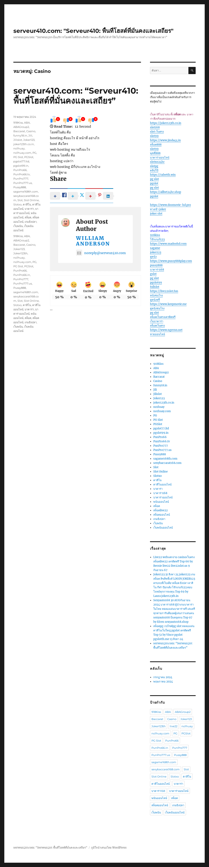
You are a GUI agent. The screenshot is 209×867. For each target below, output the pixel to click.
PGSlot (28, 157)
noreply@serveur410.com (101, 253)
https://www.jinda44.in (165, 140)
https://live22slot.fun (164, 291)
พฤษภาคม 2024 (163, 681)
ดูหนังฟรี (155, 300)
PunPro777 (20, 178)
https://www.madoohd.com (168, 243)
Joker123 (29, 139)
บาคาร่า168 (157, 269)
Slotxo (17, 204)
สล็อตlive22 (160, 510)
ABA (27, 122)
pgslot (154, 183)
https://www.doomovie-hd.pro (170, 205)
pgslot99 (156, 282)
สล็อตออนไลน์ (161, 514)
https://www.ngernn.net (166, 330)
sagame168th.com (25, 191)
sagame (155, 248)
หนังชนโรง (156, 295)
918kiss (155, 235)
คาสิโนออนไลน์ (162, 484)
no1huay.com (22, 152)
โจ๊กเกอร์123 (157, 239)
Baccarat (19, 131)
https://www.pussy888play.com (171, 261)
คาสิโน (27, 204)
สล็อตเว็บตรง (157, 325)
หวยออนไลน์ (157, 334)
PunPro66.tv (21, 174)
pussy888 (156, 265)
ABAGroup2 (21, 126)
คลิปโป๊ (154, 170)
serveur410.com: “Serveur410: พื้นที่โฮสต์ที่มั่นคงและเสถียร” (75, 96)
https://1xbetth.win (163, 175)
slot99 (154, 136)
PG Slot (18, 157)
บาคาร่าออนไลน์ (159, 157)
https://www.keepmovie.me (168, 304)
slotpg (154, 166)
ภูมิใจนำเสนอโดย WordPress (109, 847)
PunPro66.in (21, 274)
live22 (173, 726)
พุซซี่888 (155, 153)
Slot (20, 200)
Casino (30, 131)
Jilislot (17, 139)
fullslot (154, 287)
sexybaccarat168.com (167, 463)
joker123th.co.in (23, 144)
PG (34, 152)
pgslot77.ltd (21, 161)
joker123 (155, 252)
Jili (30, 135)
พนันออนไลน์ (161, 501)
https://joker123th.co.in (165, 123)
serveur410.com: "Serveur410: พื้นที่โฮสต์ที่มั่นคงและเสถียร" (93, 30)
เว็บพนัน (18, 226)
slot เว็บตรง (157, 131)
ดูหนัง (153, 256)
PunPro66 (20, 170)
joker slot (156, 213)
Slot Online (31, 200)
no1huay (19, 148)
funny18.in (20, 135)
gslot (153, 274)
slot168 (155, 127)
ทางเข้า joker (158, 209)
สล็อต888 (156, 144)
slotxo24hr (157, 162)
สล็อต (28, 217)
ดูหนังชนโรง (157, 308)
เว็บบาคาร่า (156, 321)
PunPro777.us (22, 183)
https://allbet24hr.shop (165, 192)
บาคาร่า (29, 208)
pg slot (154, 179)
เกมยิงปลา (31, 221)
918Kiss (18, 122)
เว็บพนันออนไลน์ (163, 527)
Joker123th (20, 253)
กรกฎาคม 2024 (162, 677)
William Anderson (93, 241)
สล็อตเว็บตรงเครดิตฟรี (163, 317)
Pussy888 (19, 187)
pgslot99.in (20, 165)
